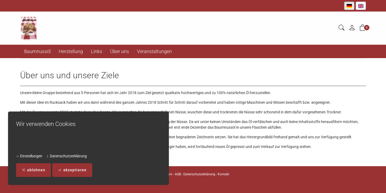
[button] (341, 28)
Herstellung (71, 51)
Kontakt (223, 174)
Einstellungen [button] (29, 156)
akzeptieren (72, 170)
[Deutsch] (349, 6)
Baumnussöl (37, 51)
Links (96, 51)
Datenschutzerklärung (66, 156)
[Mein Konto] (351, 28)
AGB (178, 174)
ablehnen (33, 170)
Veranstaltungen (154, 51)
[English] (361, 6)
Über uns (119, 51)
